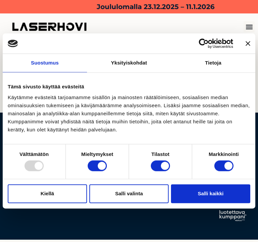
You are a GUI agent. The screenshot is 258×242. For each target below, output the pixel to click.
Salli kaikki (211, 193)
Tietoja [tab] (213, 63)
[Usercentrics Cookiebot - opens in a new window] (203, 43)
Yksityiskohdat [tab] (129, 63)
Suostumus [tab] (45, 63)
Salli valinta (129, 193)
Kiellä (47, 193)
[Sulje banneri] (248, 43)
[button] (249, 26)
